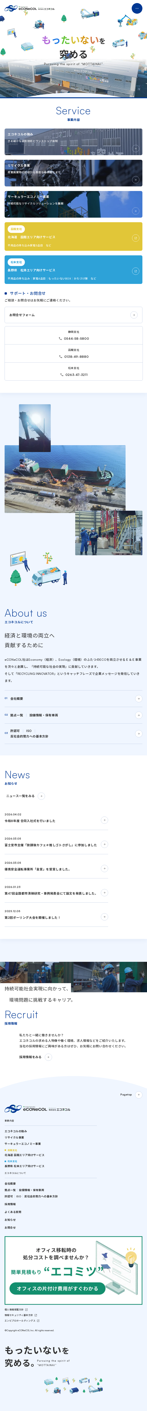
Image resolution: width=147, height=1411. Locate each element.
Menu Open (137, 8)
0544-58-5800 (76, 338)
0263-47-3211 (76, 375)
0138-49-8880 (76, 357)
